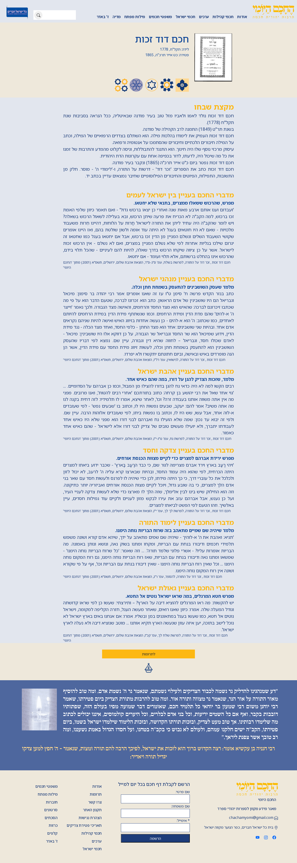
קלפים (52, 833)
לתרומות (148, 654)
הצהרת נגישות (90, 817)
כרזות (53, 825)
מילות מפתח (134, 16)
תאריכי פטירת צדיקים (84, 825)
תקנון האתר (92, 809)
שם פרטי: (183, 791)
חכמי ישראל (185, 16)
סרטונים (51, 809)
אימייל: (183, 820)
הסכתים (51, 817)
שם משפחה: (180, 806)
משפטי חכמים (160, 16)
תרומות (96, 794)
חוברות (52, 802)
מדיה (117, 16)
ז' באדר (103, 16)
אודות (242, 16)
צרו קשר (95, 802)
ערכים (204, 16)
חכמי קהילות (223, 16)
